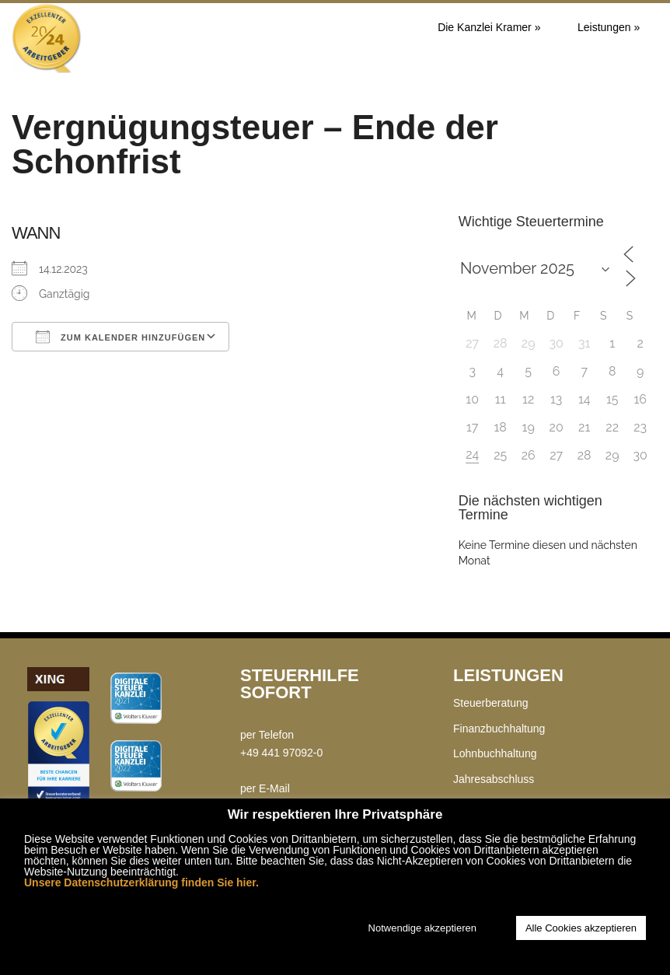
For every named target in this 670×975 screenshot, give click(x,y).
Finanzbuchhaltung (499, 728)
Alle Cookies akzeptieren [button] (581, 928)
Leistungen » (609, 27)
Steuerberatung (491, 703)
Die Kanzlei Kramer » (489, 27)
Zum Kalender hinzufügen (120, 337)
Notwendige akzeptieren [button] (422, 928)
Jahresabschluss (493, 779)
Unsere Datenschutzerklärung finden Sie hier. (141, 882)
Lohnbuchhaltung (494, 753)
